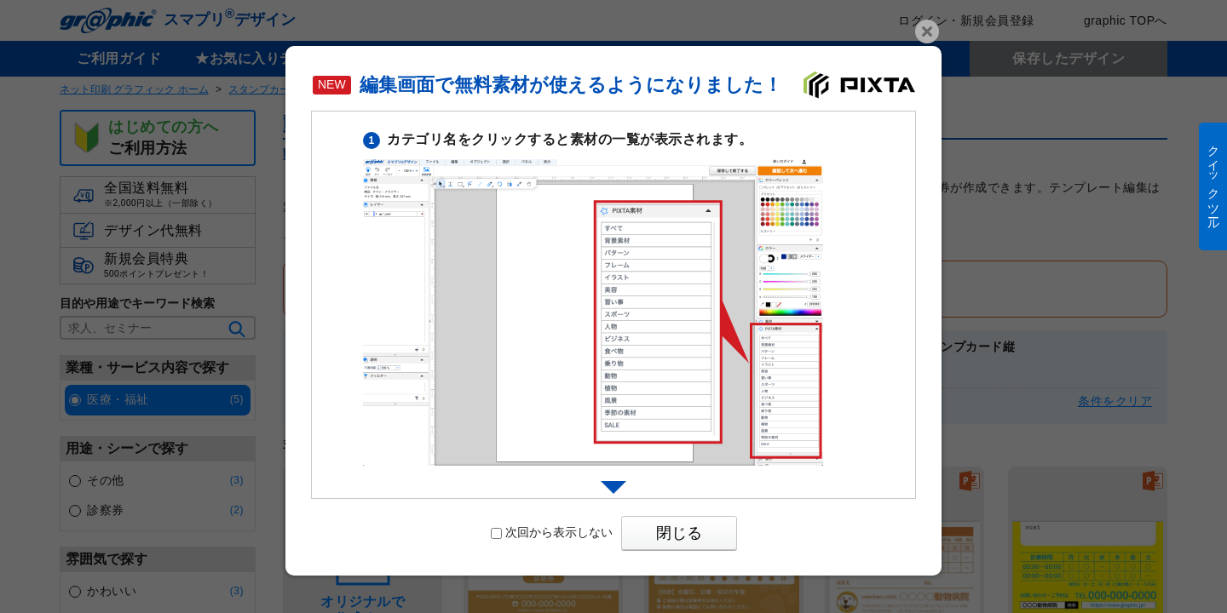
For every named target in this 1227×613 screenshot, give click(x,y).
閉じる (679, 532)
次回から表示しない (552, 532)
